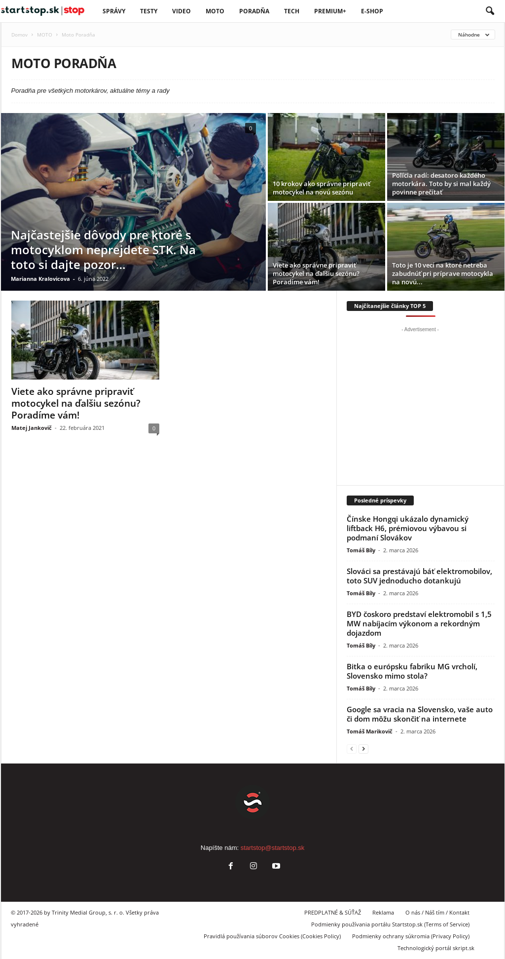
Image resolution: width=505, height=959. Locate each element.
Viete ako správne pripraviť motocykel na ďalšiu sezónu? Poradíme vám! (316, 273)
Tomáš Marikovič (370, 731)
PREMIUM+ (330, 11)
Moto (215, 11)
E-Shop (372, 11)
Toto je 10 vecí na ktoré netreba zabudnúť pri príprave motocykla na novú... (442, 273)
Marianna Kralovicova (40, 278)
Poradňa (254, 11)
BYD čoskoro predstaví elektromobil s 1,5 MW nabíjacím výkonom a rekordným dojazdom (419, 623)
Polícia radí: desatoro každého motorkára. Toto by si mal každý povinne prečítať (441, 183)
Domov (19, 34)
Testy (148, 11)
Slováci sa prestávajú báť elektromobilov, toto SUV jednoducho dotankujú (419, 575)
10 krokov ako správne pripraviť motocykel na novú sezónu (321, 187)
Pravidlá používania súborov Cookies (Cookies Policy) (272, 936)
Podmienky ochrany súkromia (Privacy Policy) (410, 936)
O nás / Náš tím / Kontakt (437, 912)
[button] (490, 11)
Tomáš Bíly (361, 550)
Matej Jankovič (31, 427)
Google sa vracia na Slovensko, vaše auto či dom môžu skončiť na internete (420, 714)
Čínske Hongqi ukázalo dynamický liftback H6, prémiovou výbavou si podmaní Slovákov (408, 528)
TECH (291, 11)
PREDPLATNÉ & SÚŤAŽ (332, 912)
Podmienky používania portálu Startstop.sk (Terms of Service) (390, 924)
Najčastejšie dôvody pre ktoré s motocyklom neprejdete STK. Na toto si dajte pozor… (103, 249)
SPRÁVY (114, 11)
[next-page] (363, 748)
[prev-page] (352, 748)
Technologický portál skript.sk (435, 948)
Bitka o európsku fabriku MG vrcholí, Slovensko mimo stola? (412, 671)
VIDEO (181, 11)
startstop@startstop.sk (273, 847)
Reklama (383, 912)
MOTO (44, 34)
